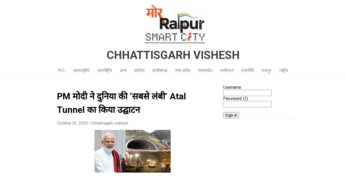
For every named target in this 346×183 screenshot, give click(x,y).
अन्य (123, 70)
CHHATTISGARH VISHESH (173, 55)
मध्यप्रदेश (205, 70)
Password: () (235, 98)
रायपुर (266, 70)
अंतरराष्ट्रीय (81, 70)
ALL (61, 69)
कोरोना (139, 70)
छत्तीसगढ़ (159, 70)
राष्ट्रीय (283, 70)
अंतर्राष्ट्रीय (104, 70)
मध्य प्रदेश (183, 70)
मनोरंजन (227, 70)
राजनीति (247, 70)
